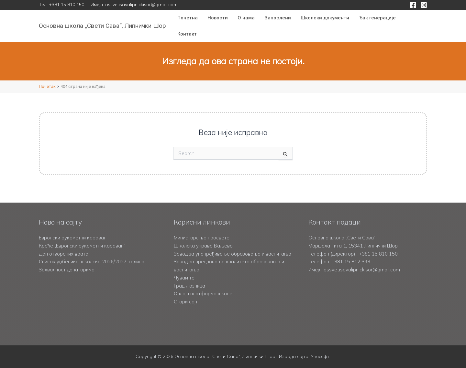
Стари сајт (186, 302)
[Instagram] (423, 5)
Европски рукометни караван (73, 230)
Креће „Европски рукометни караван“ (82, 238)
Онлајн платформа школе (203, 294)
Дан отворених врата (63, 246)
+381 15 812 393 (350, 254)
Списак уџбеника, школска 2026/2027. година (91, 254)
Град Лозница (189, 286)
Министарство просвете (201, 230)
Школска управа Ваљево (203, 238)
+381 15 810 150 (66, 4)
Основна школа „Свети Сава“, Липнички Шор (102, 25)
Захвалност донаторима (67, 262)
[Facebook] (413, 5)
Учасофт (320, 357)
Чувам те (184, 278)
